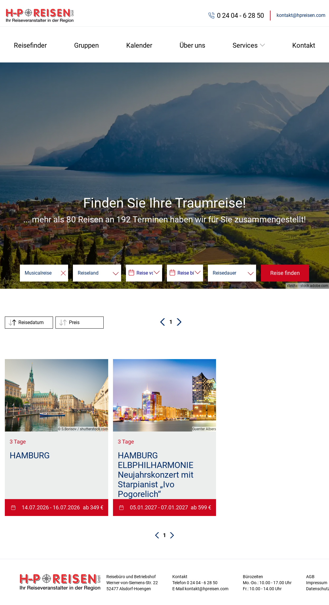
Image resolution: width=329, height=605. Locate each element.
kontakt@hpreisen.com (301, 15)
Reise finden (285, 273)
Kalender (139, 45)
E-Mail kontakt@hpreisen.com (200, 588)
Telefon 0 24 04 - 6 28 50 (195, 582)
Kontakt (303, 45)
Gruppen (86, 45)
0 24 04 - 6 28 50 (240, 15)
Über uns (192, 45)
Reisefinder (30, 45)
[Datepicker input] (144, 273)
